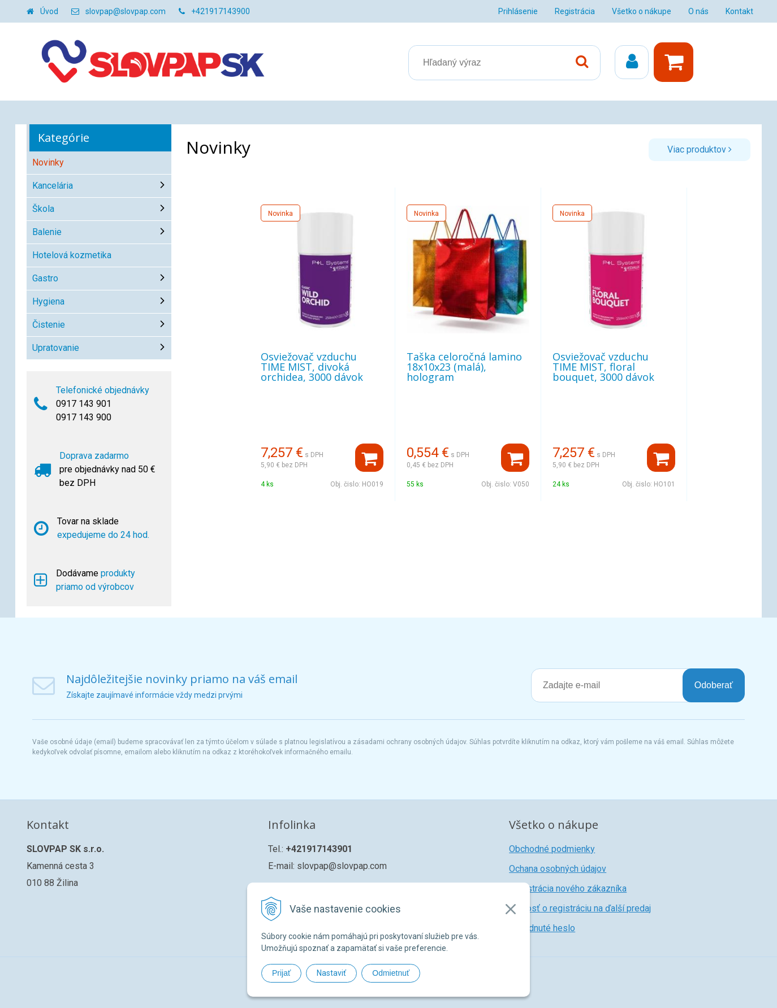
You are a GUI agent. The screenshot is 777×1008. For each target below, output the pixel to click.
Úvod (49, 11)
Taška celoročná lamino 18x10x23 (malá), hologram (464, 367)
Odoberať (713, 685)
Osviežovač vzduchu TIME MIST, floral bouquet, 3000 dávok (603, 367)
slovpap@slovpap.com (125, 11)
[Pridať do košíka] (369, 458)
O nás (698, 11)
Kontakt (739, 11)
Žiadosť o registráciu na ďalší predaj (580, 908)
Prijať (281, 972)
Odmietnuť (390, 972)
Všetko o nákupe (641, 11)
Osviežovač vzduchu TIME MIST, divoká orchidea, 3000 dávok (312, 367)
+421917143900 (220, 11)
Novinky (48, 162)
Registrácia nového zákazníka (568, 888)
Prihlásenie (518, 11)
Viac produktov (699, 149)
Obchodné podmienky (552, 849)
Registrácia (575, 11)
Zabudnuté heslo (542, 928)
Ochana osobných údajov (557, 868)
